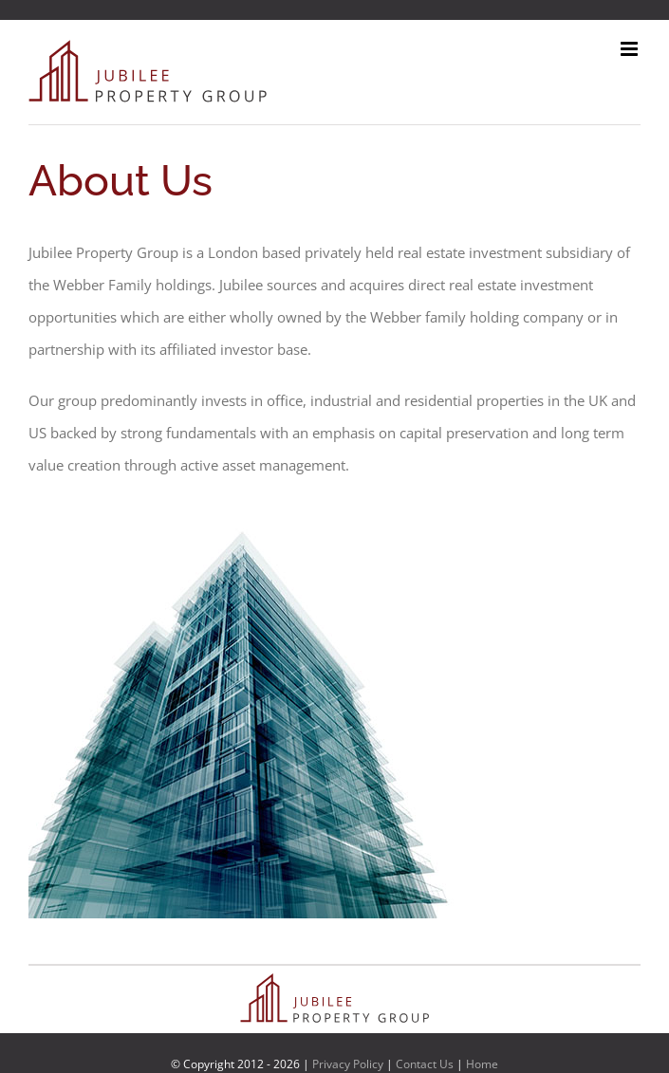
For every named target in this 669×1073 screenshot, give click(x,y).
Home (482, 1064)
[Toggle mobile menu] (631, 49)
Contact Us (425, 1064)
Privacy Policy (347, 1064)
